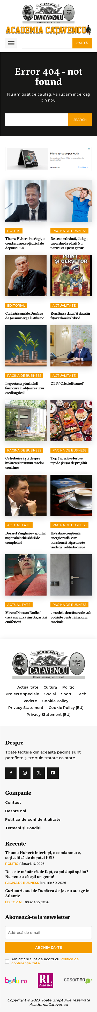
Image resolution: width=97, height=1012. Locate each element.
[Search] (82, 43)
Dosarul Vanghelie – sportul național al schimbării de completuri (25, 537)
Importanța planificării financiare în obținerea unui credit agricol (24, 387)
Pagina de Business (69, 231)
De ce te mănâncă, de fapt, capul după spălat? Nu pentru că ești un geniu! (69, 243)
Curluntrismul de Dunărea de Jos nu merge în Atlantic (24, 315)
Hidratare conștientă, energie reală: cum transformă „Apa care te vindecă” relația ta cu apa (67, 540)
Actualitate (64, 305)
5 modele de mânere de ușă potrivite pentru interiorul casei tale (70, 616)
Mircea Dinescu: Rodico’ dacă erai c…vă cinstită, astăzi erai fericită (26, 616)
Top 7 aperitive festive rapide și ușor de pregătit (68, 460)
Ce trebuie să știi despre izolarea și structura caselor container (24, 462)
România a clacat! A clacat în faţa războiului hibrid (70, 315)
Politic (13, 231)
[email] (48, 932)
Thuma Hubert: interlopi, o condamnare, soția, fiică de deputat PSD (24, 243)
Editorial (16, 305)
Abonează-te (48, 947)
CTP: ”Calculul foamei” (67, 383)
